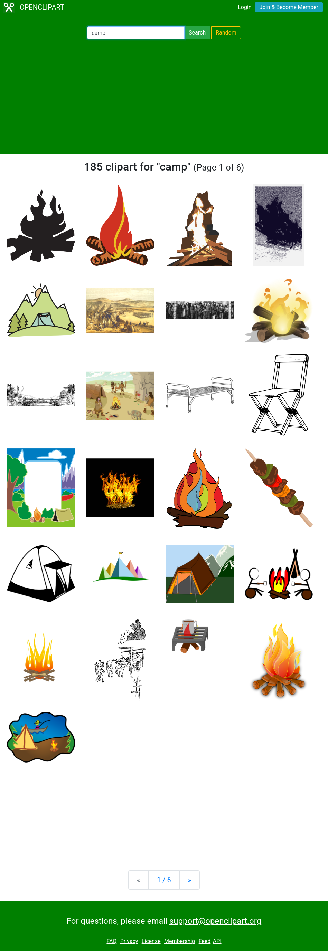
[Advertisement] (164, 96)
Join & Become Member (289, 7)
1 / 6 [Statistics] (164, 880)
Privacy (129, 941)
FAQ (111, 941)
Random (226, 32)
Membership (179, 941)
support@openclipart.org (215, 921)
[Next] (189, 880)
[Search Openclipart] (136, 32)
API (217, 941)
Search (197, 32)
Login (244, 7)
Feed (205, 941)
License (151, 941)
